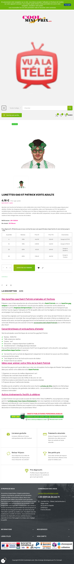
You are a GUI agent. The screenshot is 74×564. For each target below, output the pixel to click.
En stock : (5, 223)
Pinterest (11, 285)
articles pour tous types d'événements (22, 401)
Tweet (7, 285)
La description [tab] (9, 291)
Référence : (6, 220)
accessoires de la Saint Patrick (45, 323)
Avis (21, 291)
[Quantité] (7, 268)
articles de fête (46, 386)
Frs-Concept (58, 560)
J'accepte (67, 5)
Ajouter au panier (25, 267)
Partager (3, 285)
